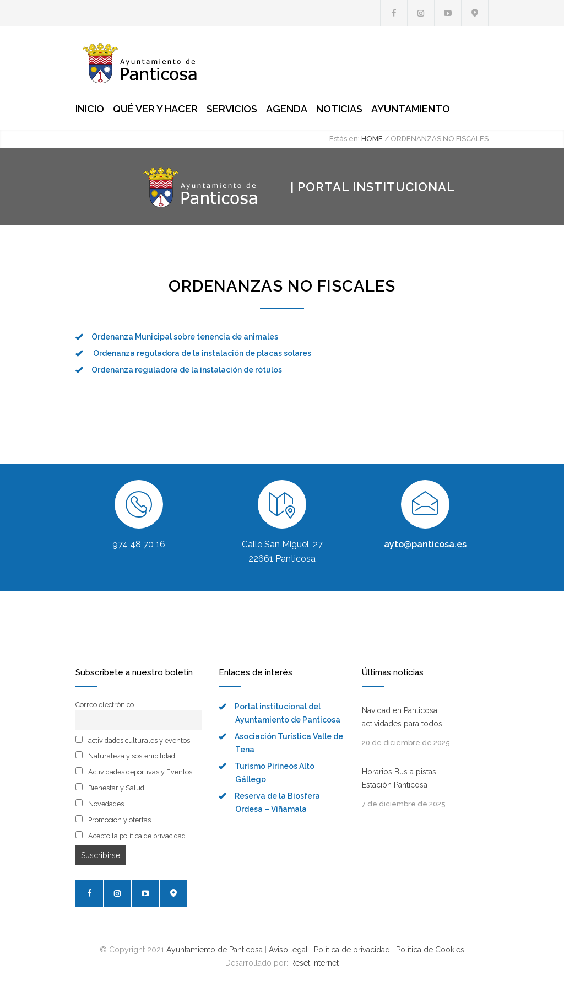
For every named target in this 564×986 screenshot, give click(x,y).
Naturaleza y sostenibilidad (125, 755)
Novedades (99, 803)
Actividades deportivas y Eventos (133, 771)
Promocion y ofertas (113, 819)
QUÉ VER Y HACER (155, 109)
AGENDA (286, 109)
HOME (372, 138)
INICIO (89, 109)
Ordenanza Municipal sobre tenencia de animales (184, 336)
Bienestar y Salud (109, 787)
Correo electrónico (104, 705)
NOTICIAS (339, 109)
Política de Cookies (430, 949)
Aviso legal (288, 949)
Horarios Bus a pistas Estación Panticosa (399, 778)
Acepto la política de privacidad (130, 835)
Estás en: (344, 138)
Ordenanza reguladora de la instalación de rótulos (186, 369)
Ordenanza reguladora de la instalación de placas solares (201, 353)
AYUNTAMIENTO (410, 109)
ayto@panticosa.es (425, 544)
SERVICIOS (232, 109)
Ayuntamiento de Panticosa (214, 949)
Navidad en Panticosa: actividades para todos (402, 717)
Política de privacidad (352, 949)
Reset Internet (314, 962)
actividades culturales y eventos (132, 740)
